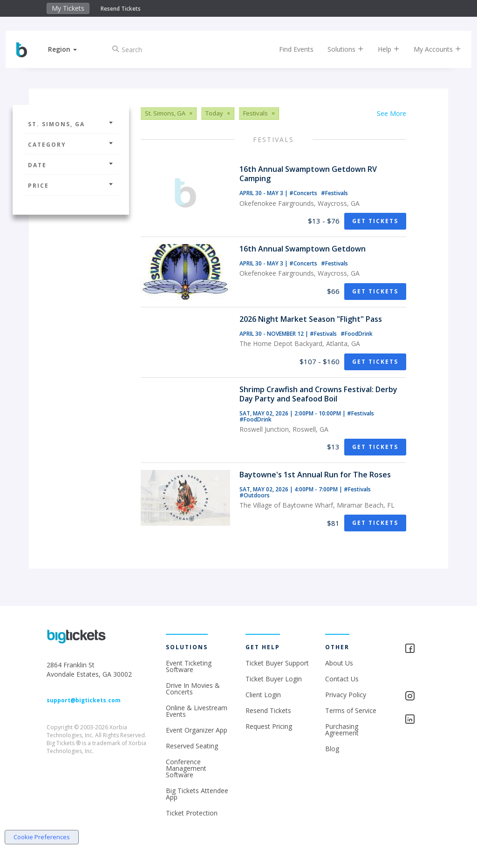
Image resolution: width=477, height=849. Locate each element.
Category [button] (71, 145)
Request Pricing (268, 726)
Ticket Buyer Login (273, 678)
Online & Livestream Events (196, 711)
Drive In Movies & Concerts (193, 688)
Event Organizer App (196, 730)
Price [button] (71, 186)
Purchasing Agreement (342, 729)
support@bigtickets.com (84, 700)
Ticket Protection (192, 812)
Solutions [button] (338, 49)
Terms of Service (350, 710)
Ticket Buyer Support (277, 663)
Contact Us (342, 678)
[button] (70, 49)
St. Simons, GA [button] (71, 124)
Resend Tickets (121, 9)
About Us (339, 663)
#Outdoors (254, 495)
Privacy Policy (345, 694)
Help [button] (381, 49)
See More (391, 113)
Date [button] (71, 165)
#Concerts (304, 193)
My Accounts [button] (429, 49)
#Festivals (334, 193)
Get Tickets (375, 221)
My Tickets (68, 8)
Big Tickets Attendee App (197, 793)
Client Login (263, 694)
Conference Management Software (186, 768)
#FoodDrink (357, 334)
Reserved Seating (192, 745)
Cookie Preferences (42, 837)
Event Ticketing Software (188, 666)
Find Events (288, 49)
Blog (332, 748)
